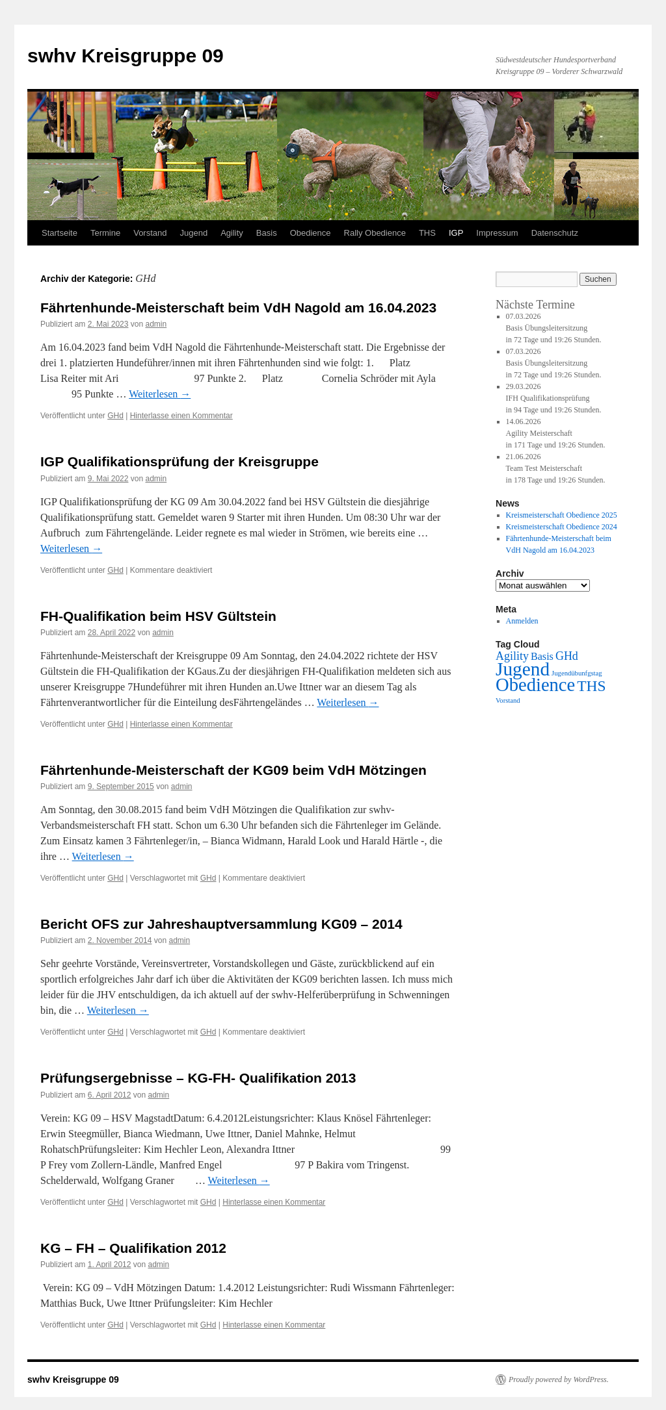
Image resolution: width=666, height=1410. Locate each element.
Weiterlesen (160, 393)
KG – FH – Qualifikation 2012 (133, 1247)
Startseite (59, 233)
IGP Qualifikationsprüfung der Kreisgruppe (179, 461)
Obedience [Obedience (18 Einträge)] (535, 685)
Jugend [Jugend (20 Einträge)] (523, 669)
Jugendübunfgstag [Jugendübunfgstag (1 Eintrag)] (577, 673)
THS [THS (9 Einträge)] (591, 685)
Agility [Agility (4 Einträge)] (512, 655)
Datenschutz (554, 233)
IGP (456, 233)
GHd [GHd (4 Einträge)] (566, 655)
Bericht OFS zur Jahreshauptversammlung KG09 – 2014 (221, 923)
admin (155, 324)
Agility (231, 233)
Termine (105, 233)
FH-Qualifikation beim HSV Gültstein (158, 616)
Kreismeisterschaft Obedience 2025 (561, 515)
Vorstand (149, 233)
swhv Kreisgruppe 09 (125, 55)
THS (427, 233)
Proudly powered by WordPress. (559, 1379)
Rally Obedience (375, 233)
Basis (266, 233)
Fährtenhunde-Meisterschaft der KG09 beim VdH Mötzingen (233, 769)
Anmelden (522, 620)
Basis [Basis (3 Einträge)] (542, 656)
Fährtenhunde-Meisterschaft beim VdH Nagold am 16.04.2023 (238, 307)
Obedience (310, 233)
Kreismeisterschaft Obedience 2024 (561, 526)
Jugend (194, 233)
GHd (115, 415)
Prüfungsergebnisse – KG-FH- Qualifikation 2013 (198, 1077)
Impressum (497, 233)
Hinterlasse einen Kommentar (181, 415)
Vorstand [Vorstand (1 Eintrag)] (508, 700)
